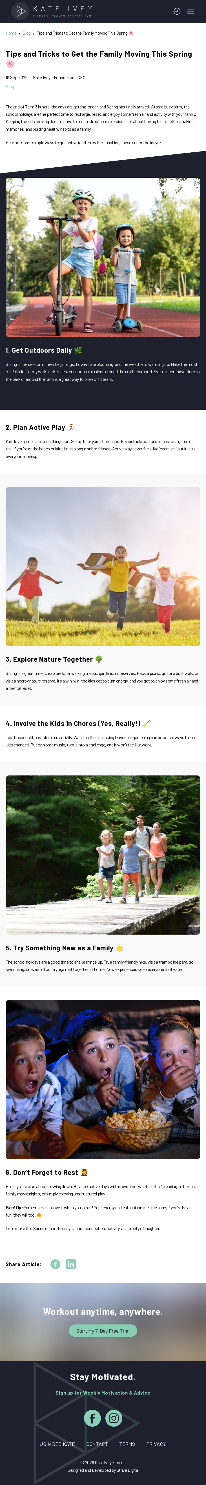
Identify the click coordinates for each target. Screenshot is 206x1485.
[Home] (53, 11)
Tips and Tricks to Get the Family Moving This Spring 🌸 (85, 32)
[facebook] (55, 1264)
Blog (27, 32)
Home (11, 32)
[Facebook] (92, 1419)
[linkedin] (71, 1264)
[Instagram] (113, 1419)
